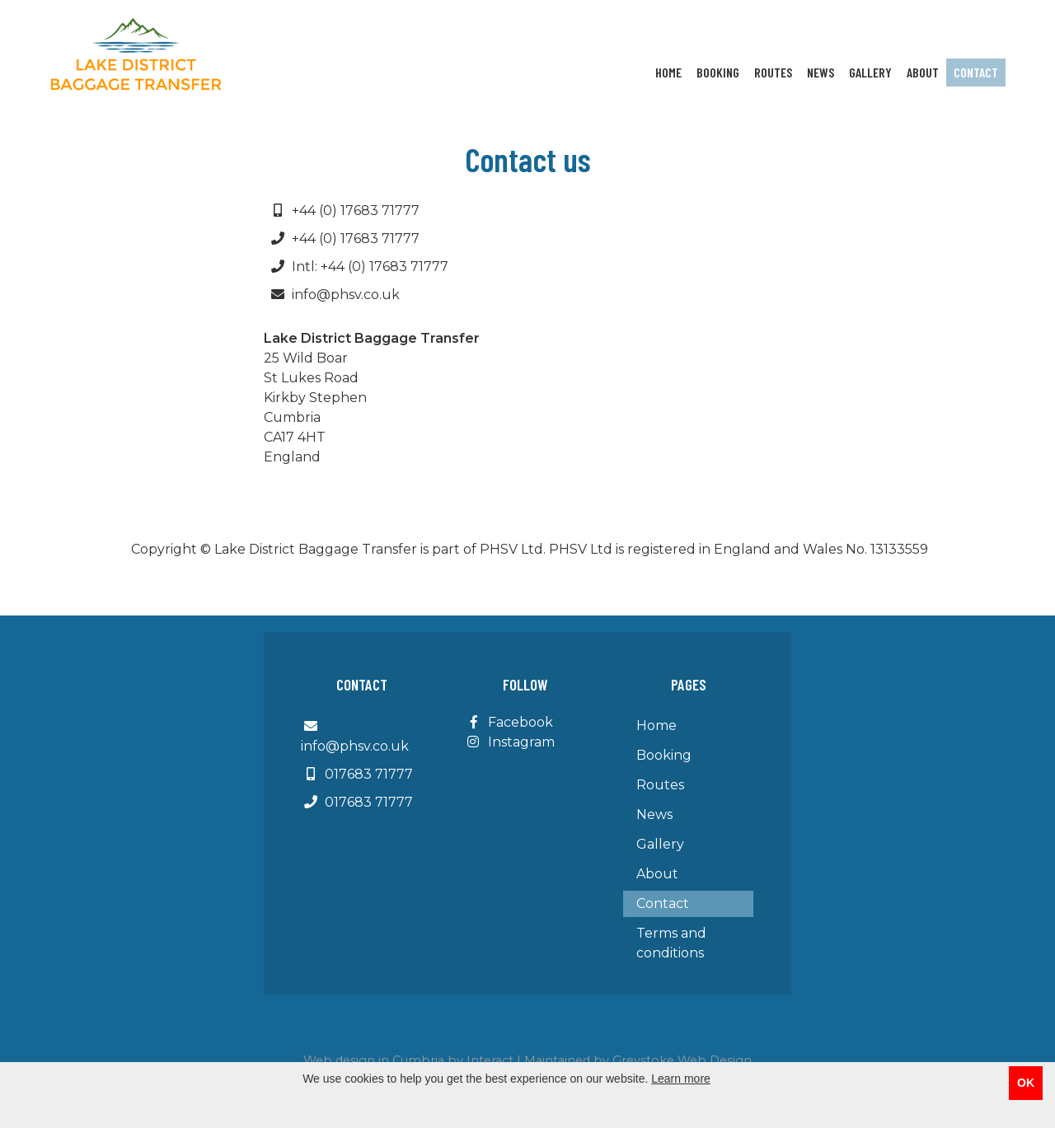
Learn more (680, 1078)
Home (668, 72)
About (923, 72)
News (820, 72)
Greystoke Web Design (682, 1060)
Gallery (870, 72)
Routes (773, 72)
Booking (717, 72)
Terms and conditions (671, 943)
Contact (976, 72)
